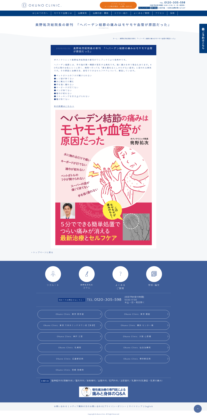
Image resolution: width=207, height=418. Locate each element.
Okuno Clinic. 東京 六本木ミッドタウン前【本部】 (69, 325)
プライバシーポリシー (115, 406)
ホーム (115, 39)
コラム (86, 277)
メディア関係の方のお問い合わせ (86, 406)
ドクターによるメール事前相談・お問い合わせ (118, 5)
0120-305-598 (107, 299)
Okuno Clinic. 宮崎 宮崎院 (70, 370)
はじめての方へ (40, 13)
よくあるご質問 (141, 13)
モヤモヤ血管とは (63, 13)
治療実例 (82, 13)
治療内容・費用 (101, 13)
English (149, 406)
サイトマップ (135, 406)
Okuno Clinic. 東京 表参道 (70, 314)
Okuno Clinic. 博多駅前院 (137, 359)
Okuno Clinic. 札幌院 (69, 348)
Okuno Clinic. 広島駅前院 (70, 359)
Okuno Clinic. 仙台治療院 (137, 348)
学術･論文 (154, 276)
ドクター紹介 (121, 13)
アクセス (159, 13)
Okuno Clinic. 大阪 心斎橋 (137, 337)
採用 (172, 13)
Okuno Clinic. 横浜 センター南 (137, 325)
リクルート (53, 276)
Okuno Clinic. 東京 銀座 (137, 314)
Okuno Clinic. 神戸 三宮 (70, 337)
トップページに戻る (42, 252)
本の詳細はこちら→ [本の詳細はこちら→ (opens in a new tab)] (64, 106)
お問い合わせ (60, 406)
